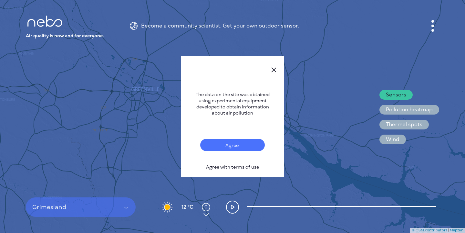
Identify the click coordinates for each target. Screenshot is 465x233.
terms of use (245, 167)
